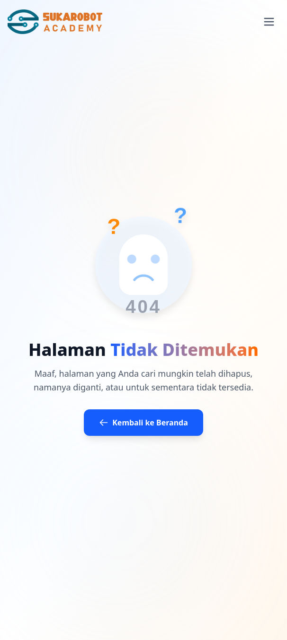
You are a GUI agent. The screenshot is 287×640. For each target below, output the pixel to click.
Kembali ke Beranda (143, 422)
